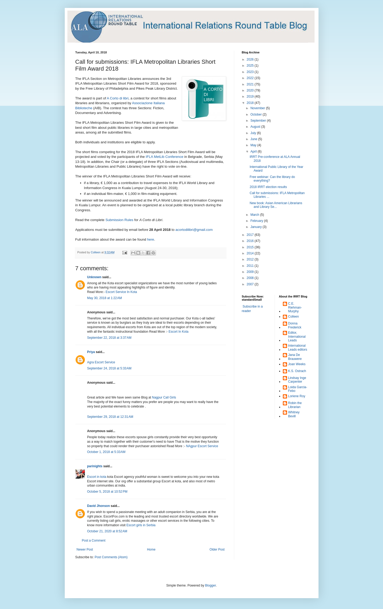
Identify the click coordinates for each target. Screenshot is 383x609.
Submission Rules (119, 220)
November (258, 108)
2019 (251, 96)
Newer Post (85, 549)
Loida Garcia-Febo (297, 389)
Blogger (210, 585)
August (255, 127)
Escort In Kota (178, 331)
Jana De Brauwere (295, 356)
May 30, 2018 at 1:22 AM (104, 298)
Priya (91, 352)
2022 (251, 78)
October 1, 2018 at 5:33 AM (106, 452)
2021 (251, 84)
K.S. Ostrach (297, 371)
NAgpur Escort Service (202, 446)
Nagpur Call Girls (164, 397)
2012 (251, 259)
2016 (251, 241)
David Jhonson (98, 506)
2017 (251, 235)
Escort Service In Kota (121, 292)
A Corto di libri (117, 98)
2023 (251, 72)
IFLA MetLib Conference (164, 157)
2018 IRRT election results (268, 187)
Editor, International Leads (297, 336)
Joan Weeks (297, 364)
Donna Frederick (294, 325)
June (254, 139)
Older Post (217, 549)
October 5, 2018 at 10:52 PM (107, 491)
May (253, 145)
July (253, 133)
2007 (251, 284)
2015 (251, 247)
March (255, 215)
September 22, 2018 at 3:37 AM (109, 338)
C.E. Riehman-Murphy (295, 307)
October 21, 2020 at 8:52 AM (107, 531)
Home (151, 549)
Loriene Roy (296, 396)
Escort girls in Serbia (140, 525)
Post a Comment (93, 540)
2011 (251, 266)
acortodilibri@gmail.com (194, 230)
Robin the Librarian (295, 405)
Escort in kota (97, 477)
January (256, 227)
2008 (251, 278)
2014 (251, 253)
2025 (251, 65)
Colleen (293, 316)
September (258, 120)
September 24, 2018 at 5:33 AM (109, 368)
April (253, 151)
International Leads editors (297, 347)
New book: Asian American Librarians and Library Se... (276, 205)
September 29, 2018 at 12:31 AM (110, 417)
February (257, 221)
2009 (251, 272)
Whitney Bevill (293, 414)
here (150, 239)
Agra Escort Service (101, 362)
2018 (251, 103)
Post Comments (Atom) (111, 557)
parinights (95, 466)
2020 (251, 90)
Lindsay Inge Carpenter (297, 379)
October (256, 114)
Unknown (94, 277)
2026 (251, 59)
